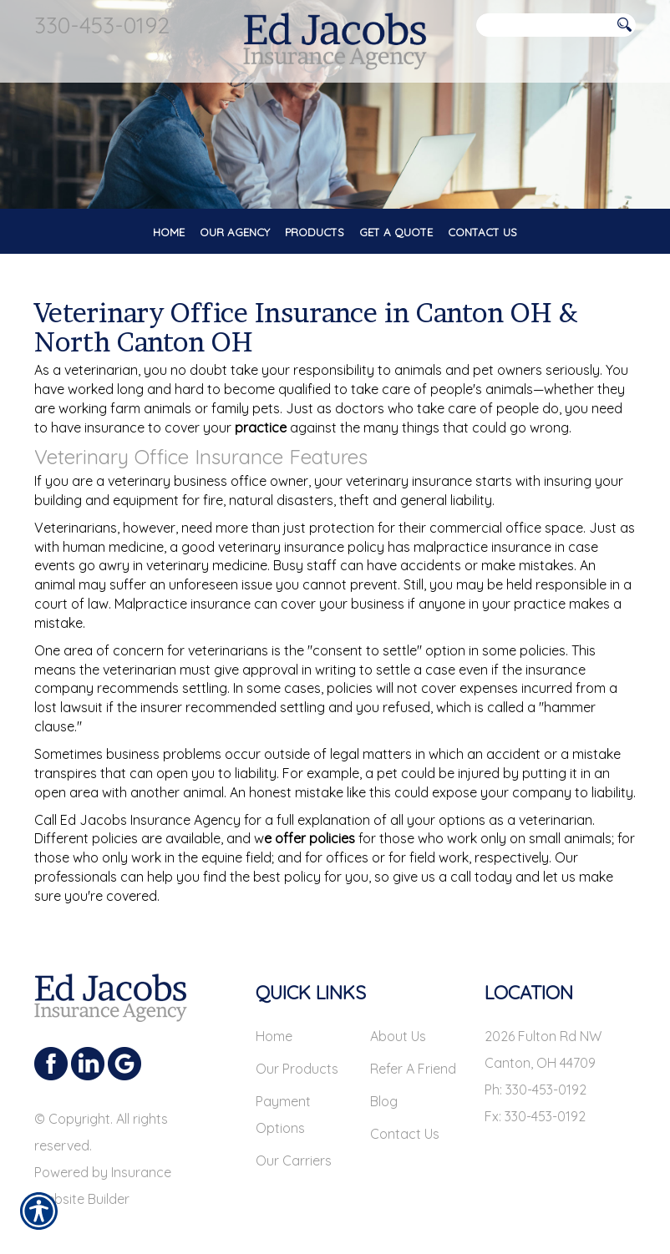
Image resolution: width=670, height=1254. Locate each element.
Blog (384, 1101)
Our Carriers (294, 1160)
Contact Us (404, 1133)
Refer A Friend (413, 1068)
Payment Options (283, 1114)
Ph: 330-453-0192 (535, 1089)
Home (274, 1036)
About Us (398, 1036)
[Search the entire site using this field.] (544, 25)
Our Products (297, 1068)
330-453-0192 (102, 25)
